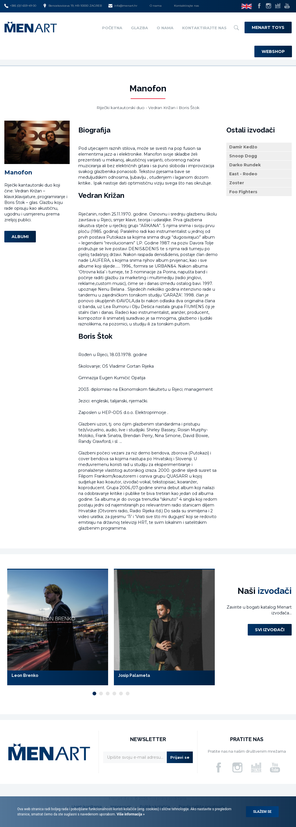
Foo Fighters (243, 191)
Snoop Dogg (243, 156)
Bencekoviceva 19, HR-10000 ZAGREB (72, 6)
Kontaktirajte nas (186, 6)
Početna (112, 27)
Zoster (236, 182)
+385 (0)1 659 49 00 (20, 6)
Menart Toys (268, 27)
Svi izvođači (269, 629)
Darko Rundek (245, 164)
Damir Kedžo (243, 147)
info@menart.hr (122, 6)
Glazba (139, 27)
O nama (156, 6)
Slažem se (262, 812)
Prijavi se (179, 757)
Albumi (20, 236)
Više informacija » (130, 814)
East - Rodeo (243, 173)
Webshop (273, 51)
